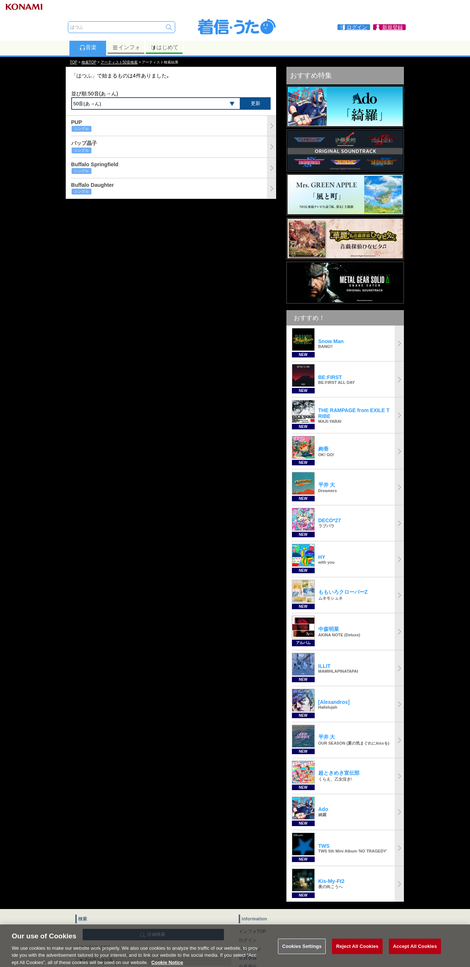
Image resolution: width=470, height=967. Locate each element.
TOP (73, 62)
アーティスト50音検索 (119, 62)
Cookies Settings (302, 952)
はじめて (164, 47)
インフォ (126, 47)
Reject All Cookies (357, 952)
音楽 (88, 47)
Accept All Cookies (415, 952)
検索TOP (89, 62)
